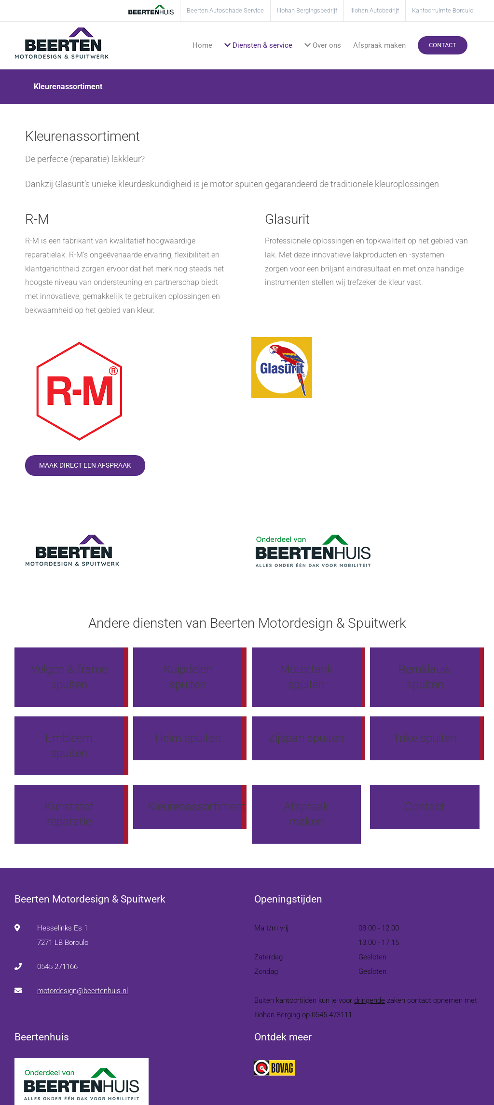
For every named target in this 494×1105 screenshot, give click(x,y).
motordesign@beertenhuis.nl (82, 990)
